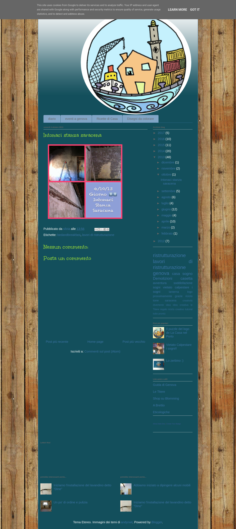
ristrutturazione (169, 255)
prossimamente (162, 296)
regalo (163, 309)
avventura (160, 283)
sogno (187, 273)
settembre (168, 191)
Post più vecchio (134, 341)
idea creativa (180, 305)
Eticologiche (161, 412)
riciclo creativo (176, 309)
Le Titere (159, 391)
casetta (187, 278)
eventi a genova (76, 118)
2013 (162, 157)
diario (52, 118)
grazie (179, 296)
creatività (188, 300)
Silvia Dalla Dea (159, 424)
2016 (162, 139)
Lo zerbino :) (174, 360)
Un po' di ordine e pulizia (70, 502)
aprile (165, 221)
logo (190, 291)
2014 (162, 151)
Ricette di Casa (107, 118)
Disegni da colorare (140, 118)
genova (161, 273)
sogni (156, 287)
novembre (168, 168)
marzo (166, 227)
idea (168, 305)
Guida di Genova (164, 385)
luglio (165, 203)
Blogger (157, 522)
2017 (162, 133)
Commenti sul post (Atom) (102, 351)
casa (176, 273)
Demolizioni (162, 278)
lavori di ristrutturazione (98, 235)
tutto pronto (159, 313)
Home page (95, 341)
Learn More (177, 9)
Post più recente (57, 341)
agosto (166, 197)
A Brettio (159, 405)
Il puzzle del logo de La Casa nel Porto (177, 332)
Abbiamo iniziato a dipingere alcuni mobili (162, 485)
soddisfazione (183, 283)
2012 (162, 241)
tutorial (189, 309)
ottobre (166, 174)
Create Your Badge (173, 424)
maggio (166, 215)
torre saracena (164, 300)
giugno (166, 209)
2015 (162, 145)
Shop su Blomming (166, 398)
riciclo (189, 296)
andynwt (127, 522)
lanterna (174, 291)
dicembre (168, 162)
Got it (195, 9)
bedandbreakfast (68, 235)
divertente (158, 305)
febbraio (167, 233)
